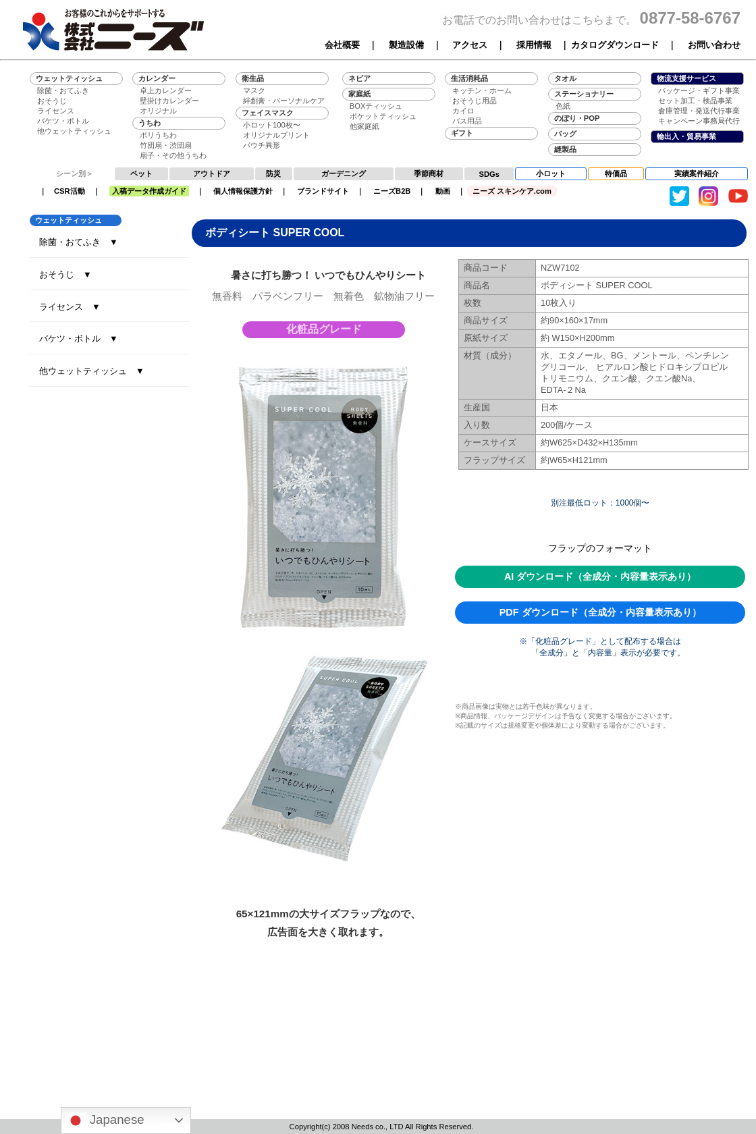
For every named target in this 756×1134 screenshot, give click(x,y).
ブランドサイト (323, 191)
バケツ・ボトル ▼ (78, 338)
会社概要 (342, 45)
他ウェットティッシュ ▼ (91, 371)
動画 (442, 191)
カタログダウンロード (615, 45)
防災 (273, 173)
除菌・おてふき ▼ (78, 242)
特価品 (616, 173)
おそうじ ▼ (65, 274)
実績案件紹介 (696, 173)
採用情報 (533, 45)
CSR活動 (69, 191)
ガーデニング (343, 173)
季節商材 (428, 173)
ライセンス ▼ (70, 307)
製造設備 (406, 45)
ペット (141, 173)
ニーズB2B (391, 191)
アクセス (469, 45)
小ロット (551, 173)
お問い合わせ (714, 45)
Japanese (104, 1120)
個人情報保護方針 (243, 191)
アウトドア (211, 173)
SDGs (489, 174)
